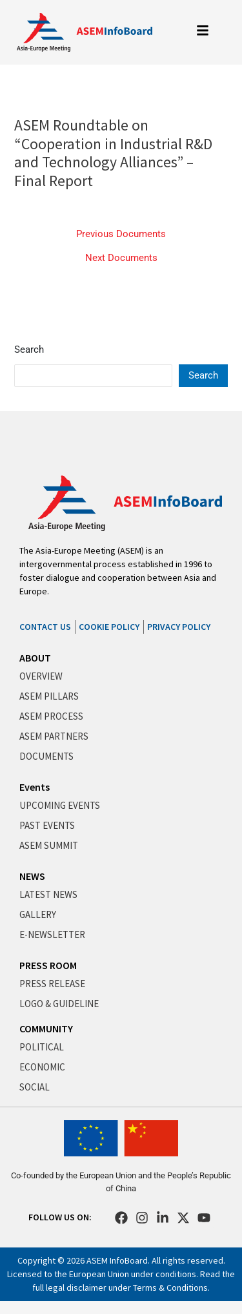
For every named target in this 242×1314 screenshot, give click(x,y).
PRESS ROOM (48, 965)
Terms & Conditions (170, 1287)
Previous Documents (121, 234)
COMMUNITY (46, 1028)
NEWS (32, 876)
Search (29, 349)
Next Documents (121, 258)
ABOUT (35, 657)
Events (34, 786)
